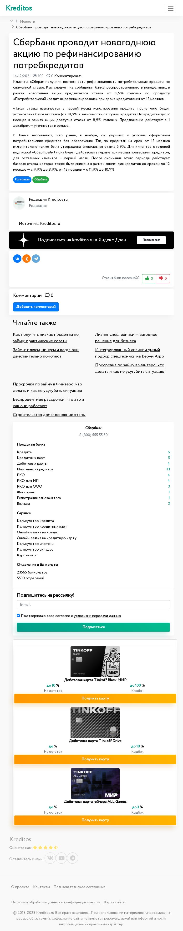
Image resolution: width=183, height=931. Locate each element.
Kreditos (19, 8)
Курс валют (27, 555)
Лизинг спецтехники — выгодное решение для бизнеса (126, 337)
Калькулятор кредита (35, 521)
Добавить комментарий (36, 307)
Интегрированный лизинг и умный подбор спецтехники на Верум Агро (129, 353)
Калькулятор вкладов (35, 549)
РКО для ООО (29, 486)
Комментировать (68, 76)
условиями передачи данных (97, 616)
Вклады (23, 503)
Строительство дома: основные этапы (49, 415)
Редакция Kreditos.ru (48, 199)
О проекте (20, 887)
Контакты (41, 887)
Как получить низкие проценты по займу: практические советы (46, 337)
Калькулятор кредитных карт (42, 526)
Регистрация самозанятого (39, 498)
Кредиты (24, 452)
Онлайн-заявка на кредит (38, 532)
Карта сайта (114, 902)
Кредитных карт (31, 458)
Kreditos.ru (50, 224)
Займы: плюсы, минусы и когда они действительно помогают (46, 353)
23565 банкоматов (32, 572)
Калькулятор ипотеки (35, 544)
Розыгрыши (22, 180)
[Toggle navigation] (170, 8)
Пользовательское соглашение (80, 887)
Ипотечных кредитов (35, 469)
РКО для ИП (28, 481)
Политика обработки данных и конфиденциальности (55, 902)
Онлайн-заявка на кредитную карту (46, 538)
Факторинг (26, 492)
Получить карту (95, 698)
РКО (21, 475)
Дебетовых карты (32, 463)
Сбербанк (40, 180)
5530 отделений (30, 578)
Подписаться (93, 627)
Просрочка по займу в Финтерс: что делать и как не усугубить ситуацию (129, 368)
